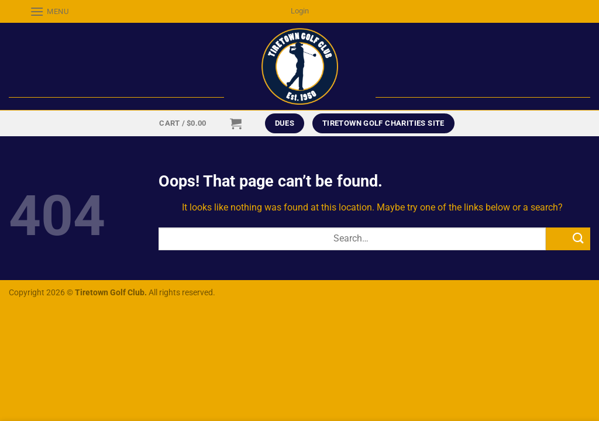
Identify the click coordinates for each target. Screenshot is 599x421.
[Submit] (568, 238)
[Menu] (39, 11)
